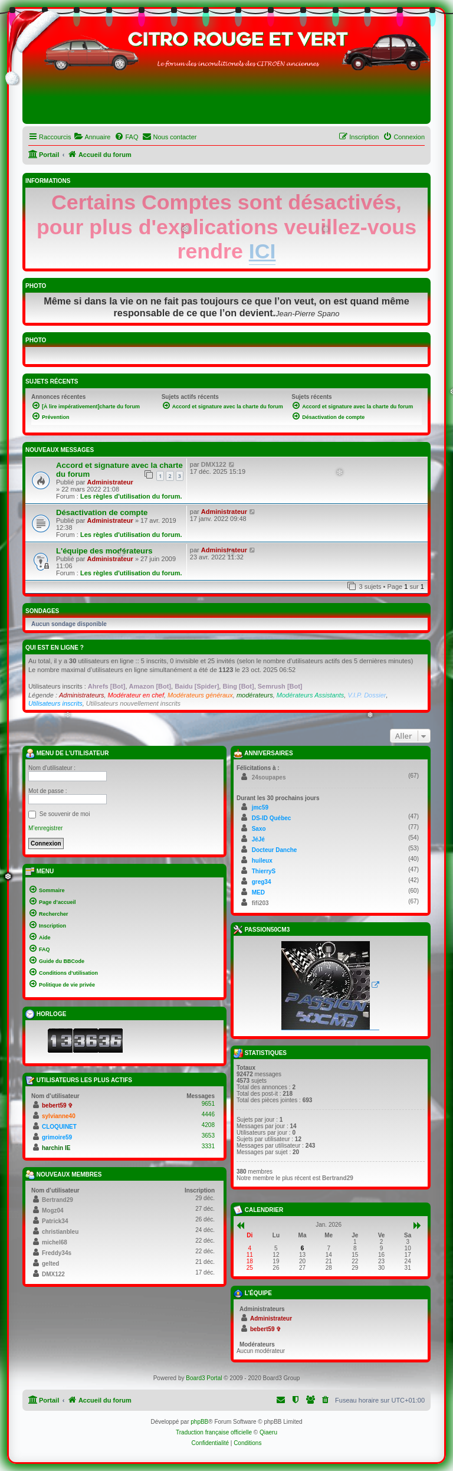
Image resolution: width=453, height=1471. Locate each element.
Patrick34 (55, 1221)
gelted (50, 1263)
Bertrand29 (57, 1200)
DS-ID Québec (271, 818)
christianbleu (60, 1231)
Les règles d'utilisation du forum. (131, 496)
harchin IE (56, 1148)
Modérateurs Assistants (310, 695)
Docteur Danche (274, 850)
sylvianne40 (59, 1116)
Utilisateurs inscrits (55, 703)
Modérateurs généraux (200, 695)
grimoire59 (57, 1137)
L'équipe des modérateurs (104, 550)
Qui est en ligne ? (54, 647)
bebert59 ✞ (57, 1105)
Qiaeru (268, 1432)
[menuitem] (92, 137)
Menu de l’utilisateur (67, 753)
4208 (208, 1125)
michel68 (54, 1242)
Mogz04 (53, 1210)
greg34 (261, 882)
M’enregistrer (45, 828)
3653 (208, 1135)
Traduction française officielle (214, 1432)
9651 (208, 1103)
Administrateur (110, 482)
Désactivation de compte (101, 512)
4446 (208, 1114)
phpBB (199, 1421)
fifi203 (260, 903)
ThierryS (264, 871)
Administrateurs (81, 695)
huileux (262, 860)
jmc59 (260, 807)
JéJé (258, 839)
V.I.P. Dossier (366, 695)
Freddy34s (56, 1253)
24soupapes (269, 777)
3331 (208, 1146)
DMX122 (213, 464)
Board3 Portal (204, 1378)
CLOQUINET (59, 1126)
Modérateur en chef (136, 695)
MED (258, 892)
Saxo (259, 828)
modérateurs (255, 695)
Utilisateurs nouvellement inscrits (133, 703)
